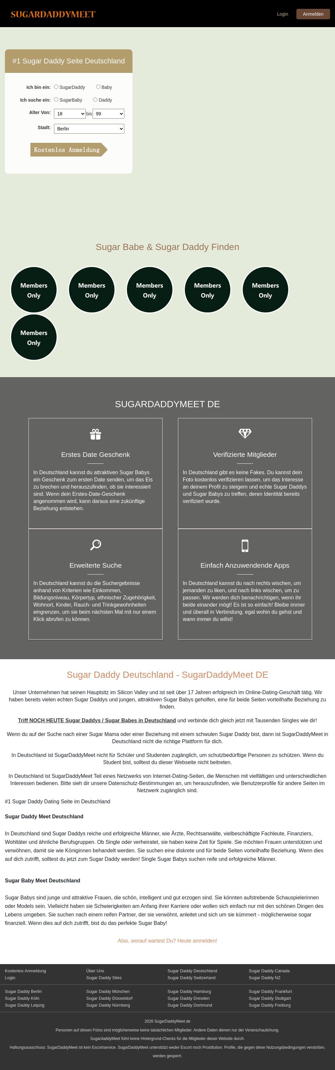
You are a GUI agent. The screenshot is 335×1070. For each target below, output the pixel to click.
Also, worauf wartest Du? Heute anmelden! (167, 941)
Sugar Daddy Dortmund (190, 1005)
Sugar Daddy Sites (104, 977)
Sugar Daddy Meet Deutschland (58, 14)
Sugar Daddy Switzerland (192, 977)
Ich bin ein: (38, 87)
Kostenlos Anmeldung (25, 970)
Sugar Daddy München (108, 991)
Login (282, 14)
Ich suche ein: (35, 100)
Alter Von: (40, 112)
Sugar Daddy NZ (265, 977)
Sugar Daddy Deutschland (192, 970)
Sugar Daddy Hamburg (189, 991)
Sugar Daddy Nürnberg (108, 1005)
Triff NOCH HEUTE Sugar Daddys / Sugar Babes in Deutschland (97, 720)
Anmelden (313, 14)
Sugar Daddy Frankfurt (270, 991)
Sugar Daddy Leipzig (24, 1005)
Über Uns (95, 970)
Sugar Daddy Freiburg (270, 1005)
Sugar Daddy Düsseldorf (109, 998)
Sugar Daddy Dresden (189, 998)
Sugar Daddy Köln (22, 998)
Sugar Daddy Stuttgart (270, 998)
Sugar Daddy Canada (269, 970)
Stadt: (44, 127)
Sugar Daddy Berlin (23, 991)
